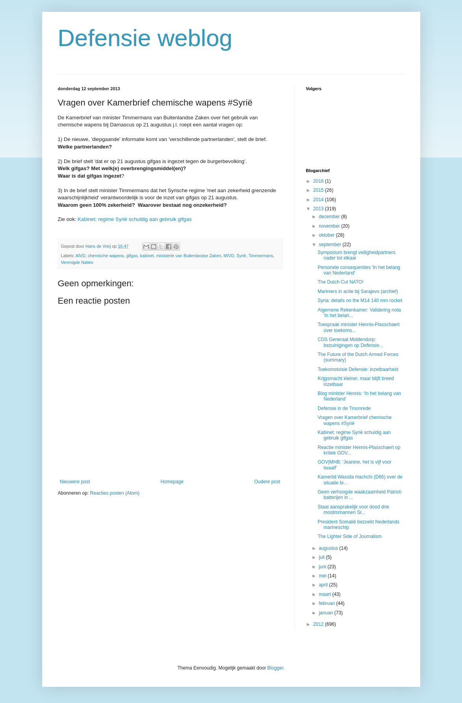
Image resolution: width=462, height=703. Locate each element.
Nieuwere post (75, 481)
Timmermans (261, 255)
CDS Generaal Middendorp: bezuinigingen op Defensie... (350, 342)
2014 (319, 199)
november (330, 226)
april (324, 585)
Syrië (241, 255)
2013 (319, 208)
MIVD (228, 255)
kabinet (147, 255)
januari (326, 613)
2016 (319, 181)
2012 (319, 624)
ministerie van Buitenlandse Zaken (188, 255)
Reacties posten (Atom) (114, 493)
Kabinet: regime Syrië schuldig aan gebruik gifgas (135, 219)
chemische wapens (106, 255)
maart (325, 594)
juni (323, 566)
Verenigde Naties (77, 262)
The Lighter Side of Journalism (349, 536)
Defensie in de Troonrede (344, 408)
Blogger (275, 668)
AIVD (80, 255)
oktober (327, 235)
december (330, 216)
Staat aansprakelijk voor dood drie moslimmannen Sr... (353, 509)
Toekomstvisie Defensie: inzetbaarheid (357, 369)
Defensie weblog (145, 38)
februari (327, 603)
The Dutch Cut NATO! (340, 282)
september (330, 244)
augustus (329, 548)
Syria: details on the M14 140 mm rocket (359, 300)
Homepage (172, 481)
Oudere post (267, 481)
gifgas (132, 255)
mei (323, 576)
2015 (319, 190)
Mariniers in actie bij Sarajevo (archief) (357, 291)
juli (322, 557)
